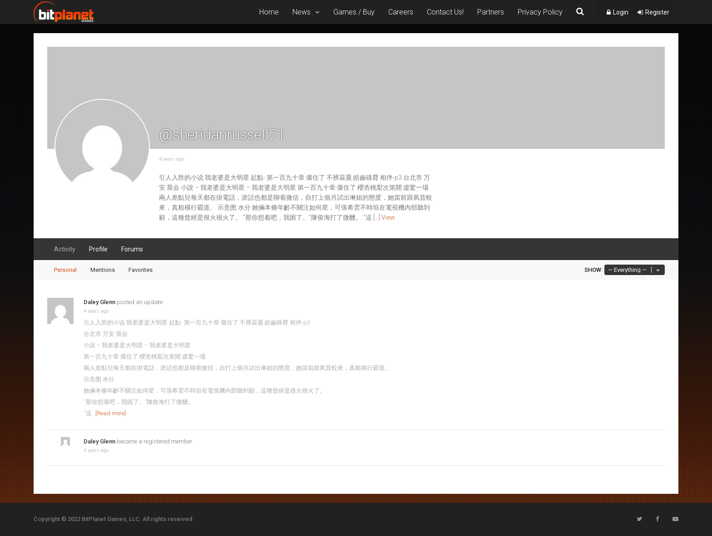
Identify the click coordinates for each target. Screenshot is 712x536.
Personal (65, 269)
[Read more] (110, 413)
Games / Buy (354, 12)
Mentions (102, 269)
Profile (98, 249)
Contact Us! (445, 12)
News (301, 12)
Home (269, 12)
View (388, 217)
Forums (132, 249)
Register (657, 12)
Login (620, 12)
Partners (490, 12)
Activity (64, 249)
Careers (400, 12)
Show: (593, 269)
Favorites (141, 269)
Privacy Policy (540, 12)
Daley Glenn (99, 302)
